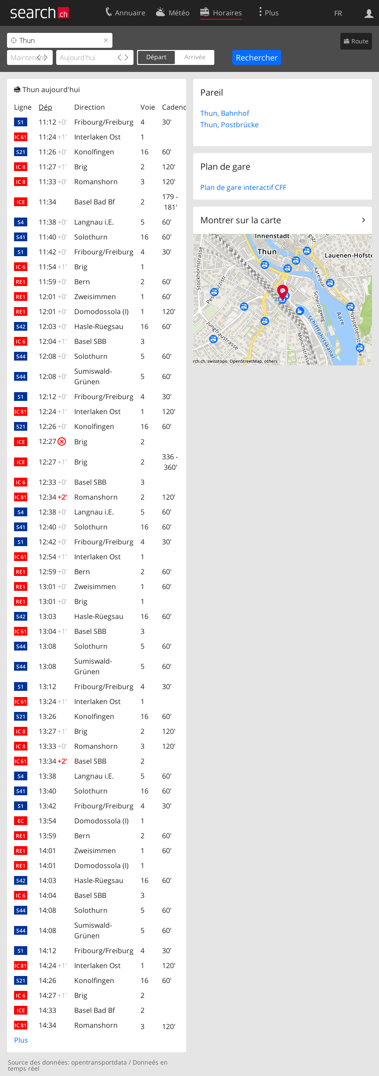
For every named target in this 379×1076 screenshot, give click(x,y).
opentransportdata (99, 1062)
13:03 (47, 616)
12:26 (53, 426)
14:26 (47, 980)
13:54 (47, 821)
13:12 (47, 686)
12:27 (52, 441)
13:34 (53, 761)
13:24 (53, 701)
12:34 (53, 497)
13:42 (47, 806)
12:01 (53, 296)
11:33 (53, 181)
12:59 (53, 571)
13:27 (53, 731)
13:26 (47, 716)
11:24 (53, 137)
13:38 (47, 776)
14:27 (53, 995)
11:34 (47, 202)
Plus (21, 1040)
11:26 (53, 152)
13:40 (47, 791)
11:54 (53, 267)
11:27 (53, 167)
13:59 (47, 835)
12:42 (53, 542)
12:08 (53, 356)
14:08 (47, 910)
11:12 (53, 122)
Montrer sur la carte (240, 220)
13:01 (53, 586)
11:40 (53, 237)
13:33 (53, 746)
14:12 (47, 950)
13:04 (53, 631)
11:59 (53, 281)
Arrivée (195, 57)
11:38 (53, 222)
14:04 (47, 895)
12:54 (53, 556)
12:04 (53, 341)
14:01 (47, 850)
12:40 (53, 527)
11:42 (53, 252)
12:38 (53, 512)
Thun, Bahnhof (224, 113)
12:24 (53, 411)
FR (338, 13)
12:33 (53, 482)
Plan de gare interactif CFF (243, 187)
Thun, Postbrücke (229, 124)
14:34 (47, 1025)
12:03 (53, 326)
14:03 (47, 880)
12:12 (53, 396)
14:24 (53, 965)
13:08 (47, 646)
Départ (156, 57)
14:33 (47, 1010)
